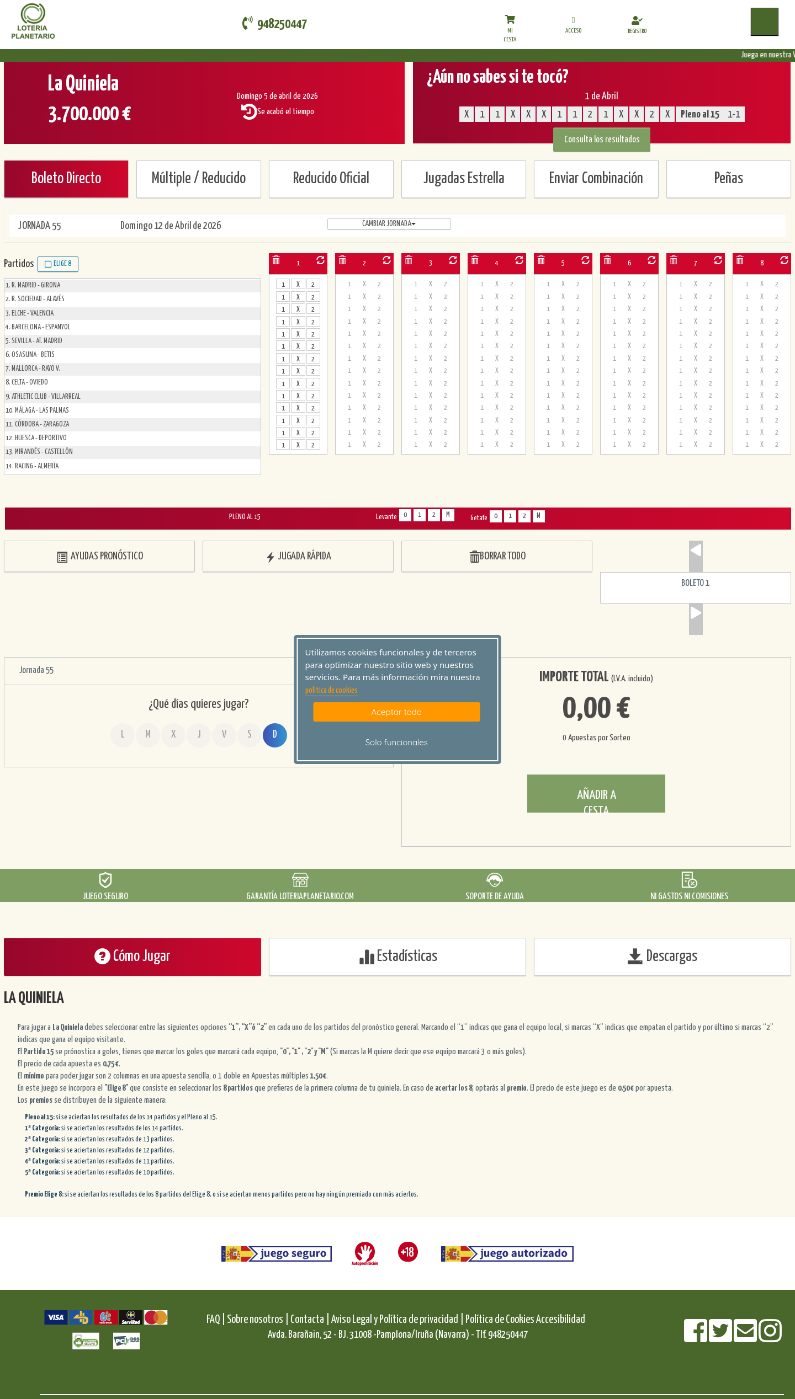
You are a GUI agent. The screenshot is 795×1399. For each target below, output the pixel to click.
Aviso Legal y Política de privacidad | (398, 1320)
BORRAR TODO (497, 557)
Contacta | (310, 1320)
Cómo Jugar (132, 956)
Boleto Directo (66, 179)
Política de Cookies (499, 1320)
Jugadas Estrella (464, 179)
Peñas (728, 179)
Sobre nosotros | (258, 1320)
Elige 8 (58, 264)
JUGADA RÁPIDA (298, 557)
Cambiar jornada (389, 224)
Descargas (662, 956)
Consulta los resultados (602, 140)
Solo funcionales (396, 742)
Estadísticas (397, 956)
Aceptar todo (397, 712)
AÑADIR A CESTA (596, 801)
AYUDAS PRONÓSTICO (99, 557)
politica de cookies (331, 691)
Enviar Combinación (596, 179)
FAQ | (216, 1320)
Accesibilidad (560, 1320)
